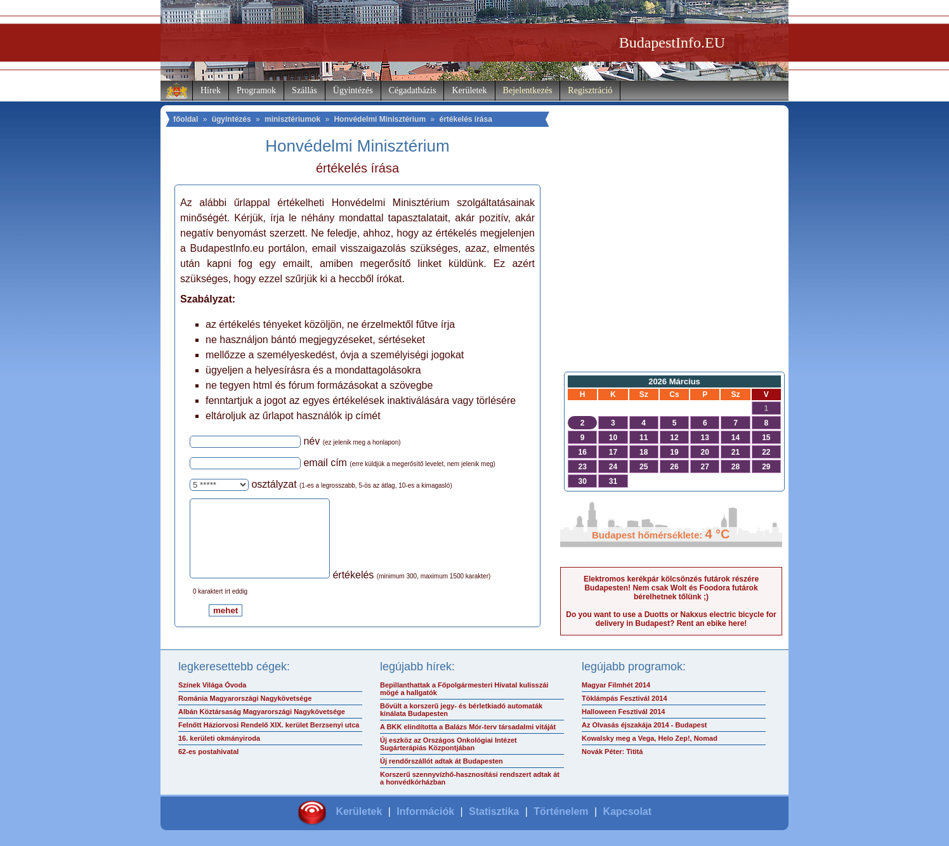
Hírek (210, 90)
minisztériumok (292, 119)
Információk (425, 814)
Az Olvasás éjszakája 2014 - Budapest (644, 728)
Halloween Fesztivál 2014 (623, 715)
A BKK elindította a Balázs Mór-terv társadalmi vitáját (468, 730)
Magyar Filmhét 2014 (616, 688)
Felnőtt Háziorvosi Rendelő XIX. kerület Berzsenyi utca (268, 728)
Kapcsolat (627, 814)
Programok (256, 90)
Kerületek (469, 90)
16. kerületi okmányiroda (219, 741)
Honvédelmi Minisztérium (380, 119)
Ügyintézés (353, 90)
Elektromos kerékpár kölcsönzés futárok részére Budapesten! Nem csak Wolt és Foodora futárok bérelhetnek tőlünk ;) (671, 588)
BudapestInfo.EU (672, 42)
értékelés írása (465, 119)
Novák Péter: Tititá (612, 754)
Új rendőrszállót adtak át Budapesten (441, 764)
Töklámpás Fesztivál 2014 (624, 701)
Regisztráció (590, 90)
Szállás (304, 90)
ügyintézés (231, 119)
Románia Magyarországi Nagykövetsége (244, 701)
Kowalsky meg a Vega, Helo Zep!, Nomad (649, 741)
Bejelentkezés (528, 90)
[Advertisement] (671, 264)
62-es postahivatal (208, 754)
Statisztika (494, 814)
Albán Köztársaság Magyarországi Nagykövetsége (261, 715)
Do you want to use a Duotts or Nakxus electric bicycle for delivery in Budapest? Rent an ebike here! (671, 619)
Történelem (560, 814)
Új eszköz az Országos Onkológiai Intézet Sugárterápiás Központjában (448, 747)
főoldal (185, 119)
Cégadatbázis (412, 90)
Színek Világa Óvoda (212, 688)
